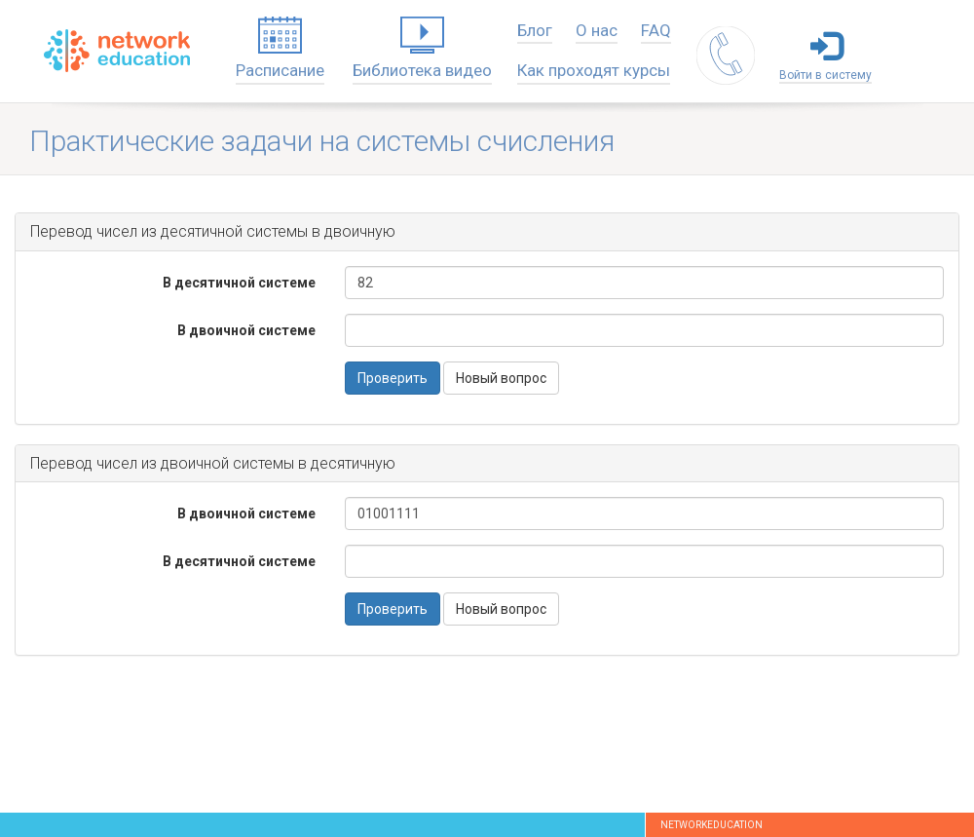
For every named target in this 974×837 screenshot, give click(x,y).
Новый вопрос (501, 378)
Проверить (392, 378)
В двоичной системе (246, 330)
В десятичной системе (239, 282)
